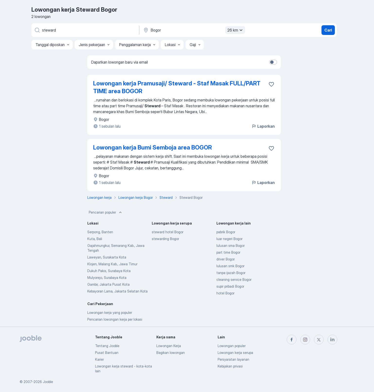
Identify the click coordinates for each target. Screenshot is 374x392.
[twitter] (319, 339)
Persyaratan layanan (233, 359)
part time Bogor (228, 252)
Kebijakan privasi (230, 366)
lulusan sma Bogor (230, 245)
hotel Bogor (225, 293)
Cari (328, 30)
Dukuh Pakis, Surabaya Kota (109, 271)
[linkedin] (332, 339)
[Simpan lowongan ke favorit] (271, 84)
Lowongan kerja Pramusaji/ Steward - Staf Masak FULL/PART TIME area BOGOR (176, 87)
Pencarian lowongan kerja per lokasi (114, 319)
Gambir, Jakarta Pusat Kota (108, 284)
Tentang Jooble (107, 346)
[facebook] (291, 339)
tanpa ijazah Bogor (230, 273)
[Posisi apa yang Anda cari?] (84, 30)
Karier (99, 359)
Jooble (48, 382)
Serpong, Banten (100, 232)
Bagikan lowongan (170, 352)
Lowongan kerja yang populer (109, 312)
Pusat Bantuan (106, 352)
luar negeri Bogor (229, 239)
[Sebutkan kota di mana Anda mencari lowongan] (193, 30)
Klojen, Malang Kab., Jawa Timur (112, 264)
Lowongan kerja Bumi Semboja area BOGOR (152, 147)
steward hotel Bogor (167, 232)
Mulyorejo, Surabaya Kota (106, 277)
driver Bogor (225, 259)
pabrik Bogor (225, 232)
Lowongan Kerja (168, 346)
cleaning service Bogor (233, 279)
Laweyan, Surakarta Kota (106, 257)
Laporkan (263, 126)
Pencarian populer (106, 212)
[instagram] (305, 339)
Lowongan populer (232, 346)
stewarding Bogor (165, 239)
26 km (235, 30)
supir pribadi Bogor (230, 286)
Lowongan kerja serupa (235, 352)
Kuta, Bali (94, 239)
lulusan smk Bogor (230, 266)
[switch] (273, 62)
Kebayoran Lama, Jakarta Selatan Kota (117, 291)
